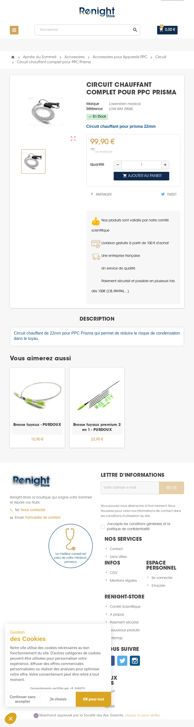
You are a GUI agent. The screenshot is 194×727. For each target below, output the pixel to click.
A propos (117, 614)
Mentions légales (123, 581)
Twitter (122, 661)
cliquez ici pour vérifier (142, 715)
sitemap (116, 638)
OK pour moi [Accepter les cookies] (93, 699)
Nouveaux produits (125, 630)
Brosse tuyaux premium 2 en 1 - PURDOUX (97, 427)
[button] (11, 718)
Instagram (135, 661)
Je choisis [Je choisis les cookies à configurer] (58, 699)
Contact (116, 549)
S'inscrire (158, 586)
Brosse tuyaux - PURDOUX (37, 425)
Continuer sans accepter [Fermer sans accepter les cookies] (23, 699)
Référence (94, 109)
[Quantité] (141, 165)
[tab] (97, 319)
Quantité (97, 165)
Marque (92, 104)
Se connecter (162, 578)
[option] (37, 408)
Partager (101, 194)
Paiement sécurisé (124, 622)
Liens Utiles (118, 557)
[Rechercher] (87, 30)
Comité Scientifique (125, 607)
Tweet (169, 194)
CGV (113, 573)
